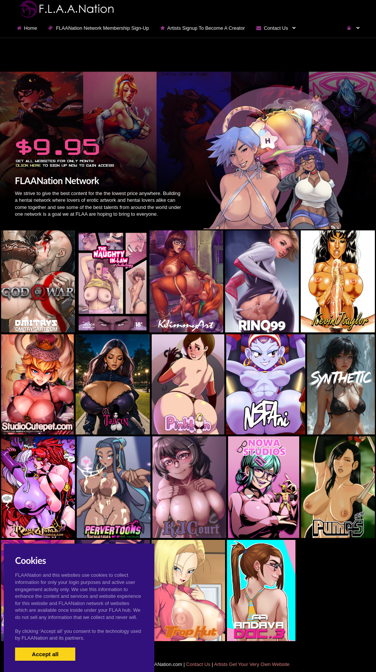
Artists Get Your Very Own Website (252, 664)
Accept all (45, 654)
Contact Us (198, 664)
